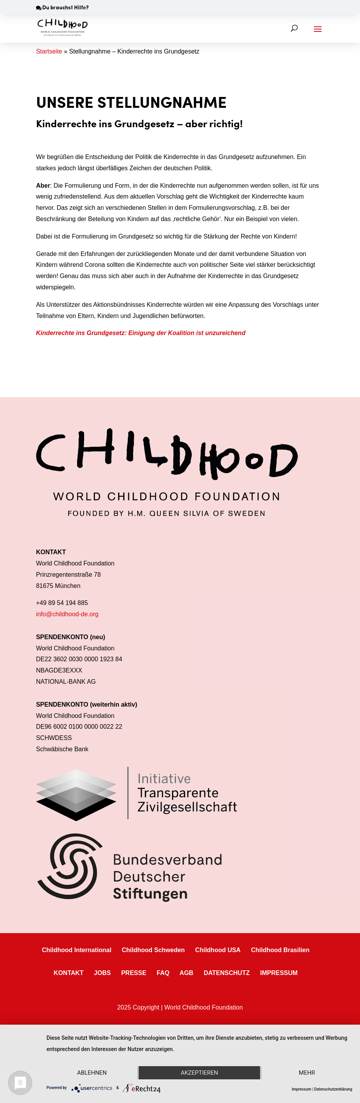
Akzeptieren (199, 1072)
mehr (307, 1072)
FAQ (163, 973)
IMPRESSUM (279, 973)
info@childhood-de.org (67, 614)
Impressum (302, 1089)
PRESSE (133, 973)
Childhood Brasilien (280, 950)
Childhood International (77, 950)
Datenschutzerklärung (333, 1089)
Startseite (49, 51)
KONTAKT (69, 973)
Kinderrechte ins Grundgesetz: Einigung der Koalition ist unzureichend (141, 333)
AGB (186, 973)
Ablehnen (92, 1072)
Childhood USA (218, 950)
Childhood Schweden (153, 950)
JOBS (102, 973)
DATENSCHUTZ (227, 973)
